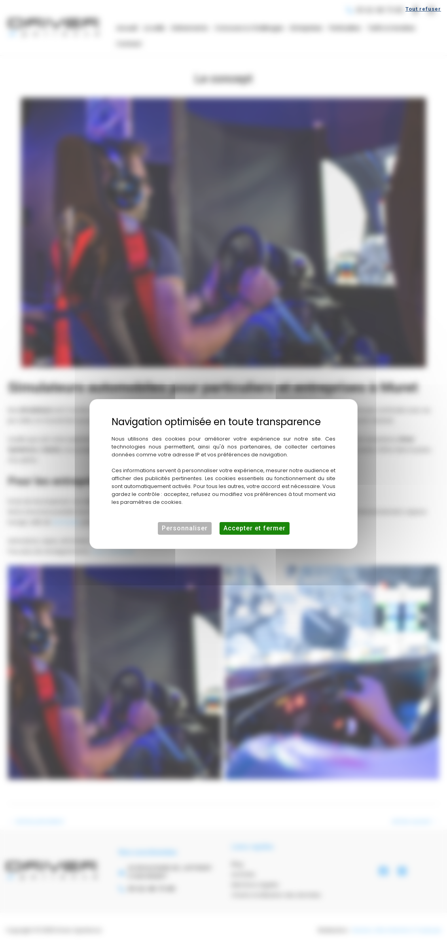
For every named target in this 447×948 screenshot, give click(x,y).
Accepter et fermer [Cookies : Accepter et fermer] (255, 528)
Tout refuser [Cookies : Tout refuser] (423, 9)
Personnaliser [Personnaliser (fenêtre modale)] (185, 528)
